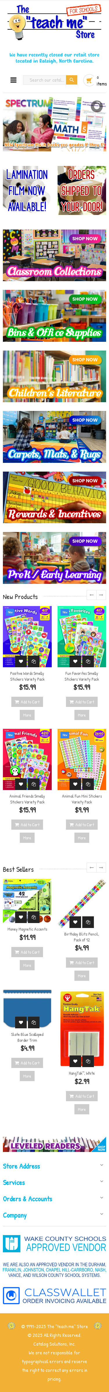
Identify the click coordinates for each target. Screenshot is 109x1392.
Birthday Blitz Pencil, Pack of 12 (81, 937)
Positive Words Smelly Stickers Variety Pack (27, 676)
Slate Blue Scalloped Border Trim (27, 1037)
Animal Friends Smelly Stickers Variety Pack (27, 799)
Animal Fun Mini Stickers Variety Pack (82, 799)
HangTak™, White (82, 1073)
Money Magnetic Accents (27, 929)
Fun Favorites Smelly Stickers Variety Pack (82, 676)
